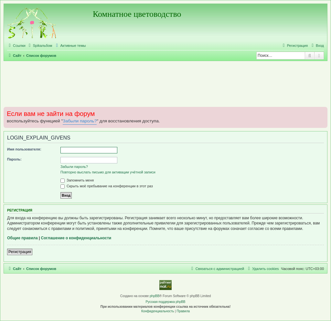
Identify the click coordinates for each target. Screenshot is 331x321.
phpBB (154, 296)
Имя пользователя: (24, 149)
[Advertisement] (165, 83)
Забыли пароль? (80, 121)
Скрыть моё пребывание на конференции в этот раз (106, 186)
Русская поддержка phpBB (165, 302)
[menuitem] (39, 45)
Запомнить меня (77, 180)
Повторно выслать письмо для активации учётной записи (107, 172)
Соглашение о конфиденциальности (76, 238)
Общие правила (22, 238)
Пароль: (14, 159)
